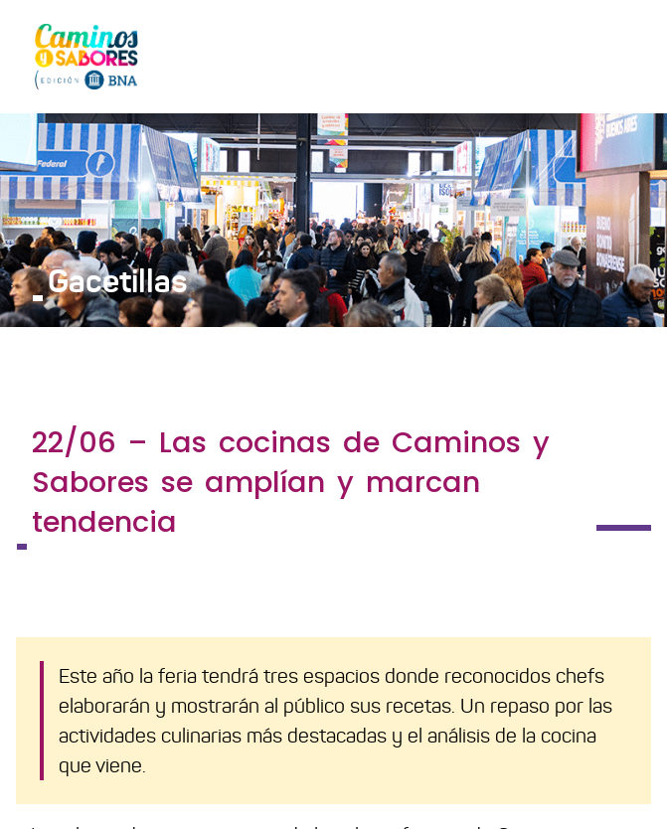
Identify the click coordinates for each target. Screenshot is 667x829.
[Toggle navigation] (623, 56)
